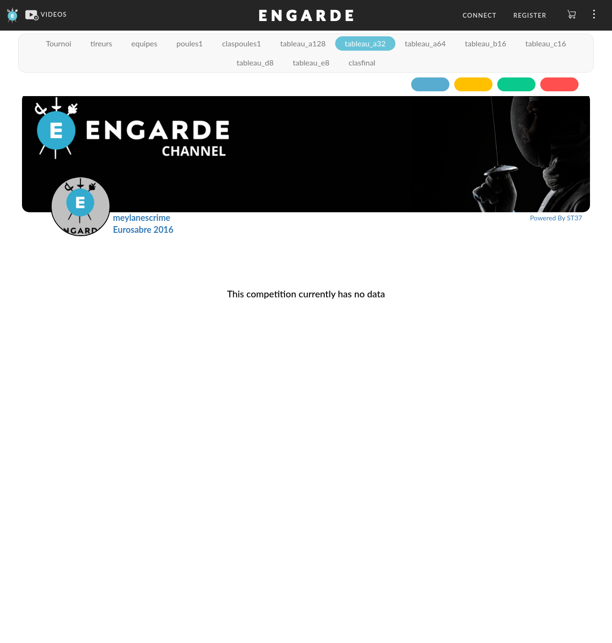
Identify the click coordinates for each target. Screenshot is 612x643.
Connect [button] (479, 15)
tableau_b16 (485, 43)
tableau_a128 (303, 43)
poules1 (189, 43)
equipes (144, 43)
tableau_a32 (365, 43)
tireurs (101, 43)
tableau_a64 (425, 43)
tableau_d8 (255, 62)
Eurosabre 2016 (143, 229)
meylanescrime (141, 217)
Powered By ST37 (556, 218)
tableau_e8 (311, 62)
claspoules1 (241, 43)
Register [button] (530, 15)
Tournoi (58, 43)
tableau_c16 (545, 43)
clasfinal (362, 62)
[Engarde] (12, 14)
